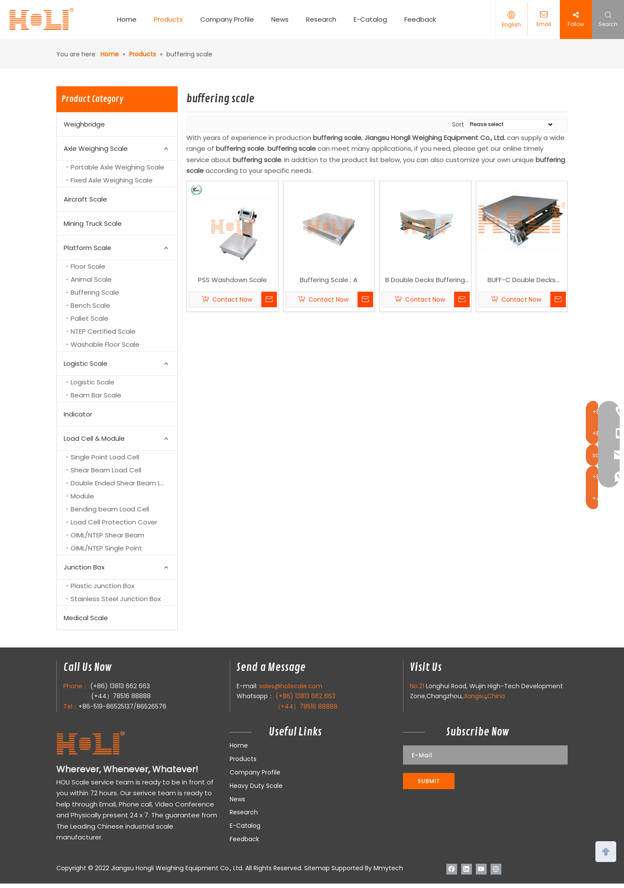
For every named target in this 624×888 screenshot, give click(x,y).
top (606, 851)
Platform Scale (87, 247)
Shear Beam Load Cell (106, 470)
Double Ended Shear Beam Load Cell (124, 483)
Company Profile (230, 19)
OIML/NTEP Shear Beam (107, 535)
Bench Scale (90, 305)
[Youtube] (481, 869)
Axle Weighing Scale (96, 148)
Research (324, 19)
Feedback (423, 19)
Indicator (78, 414)
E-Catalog (373, 19)
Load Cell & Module (94, 438)
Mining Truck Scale (93, 223)
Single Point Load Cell (105, 457)
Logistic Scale (85, 363)
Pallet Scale (89, 318)
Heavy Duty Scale (256, 785)
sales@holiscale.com (290, 686)
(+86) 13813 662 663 (120, 686)
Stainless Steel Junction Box (116, 598)
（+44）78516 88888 (306, 706)
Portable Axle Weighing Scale (117, 167)
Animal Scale (91, 279)
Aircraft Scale (85, 199)
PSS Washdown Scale (232, 279)
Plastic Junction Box (102, 585)
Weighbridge (84, 124)
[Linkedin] (466, 869)
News (283, 19)
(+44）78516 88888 (121, 696)
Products (171, 19)
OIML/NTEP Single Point (106, 548)
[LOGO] (107, 743)
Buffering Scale (95, 292)
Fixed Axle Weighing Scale (112, 180)
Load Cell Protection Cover (114, 522)
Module (82, 496)
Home (130, 19)
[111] (485, 767)
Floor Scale (88, 266)
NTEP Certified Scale (103, 331)
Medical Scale (86, 617)
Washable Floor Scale (105, 344)
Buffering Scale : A (329, 279)
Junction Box (84, 567)
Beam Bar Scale (96, 395)
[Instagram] (496, 869)
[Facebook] (451, 869)
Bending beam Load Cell (110, 509)
